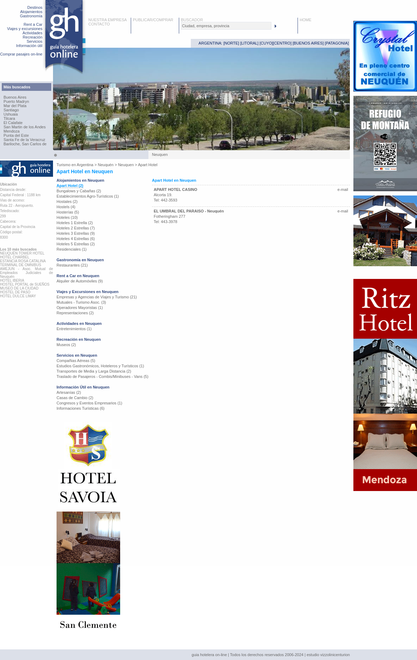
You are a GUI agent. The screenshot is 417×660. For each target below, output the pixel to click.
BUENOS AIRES (308, 43)
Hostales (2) (67, 201)
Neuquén (106, 165)
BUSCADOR (192, 20)
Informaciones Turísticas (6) (81, 408)
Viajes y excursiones (24, 29)
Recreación (32, 37)
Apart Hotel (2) (70, 185)
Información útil (29, 45)
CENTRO (282, 43)
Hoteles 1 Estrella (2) (75, 223)
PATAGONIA (337, 43)
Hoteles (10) (67, 217)
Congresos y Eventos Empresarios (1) (89, 403)
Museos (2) (66, 345)
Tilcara (9, 118)
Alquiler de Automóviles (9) (80, 281)
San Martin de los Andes (25, 127)
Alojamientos (31, 12)
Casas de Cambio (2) (75, 398)
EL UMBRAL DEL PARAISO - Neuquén (189, 211)
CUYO (266, 43)
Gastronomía (31, 16)
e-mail (342, 189)
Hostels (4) (66, 207)
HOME (305, 20)
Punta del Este (16, 135)
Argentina (85, 165)
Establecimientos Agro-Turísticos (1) (88, 196)
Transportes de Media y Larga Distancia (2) (94, 371)
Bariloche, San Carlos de (25, 144)
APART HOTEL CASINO (175, 189)
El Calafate (13, 123)
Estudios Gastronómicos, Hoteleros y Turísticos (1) (100, 366)
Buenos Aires (15, 97)
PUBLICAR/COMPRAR (153, 20)
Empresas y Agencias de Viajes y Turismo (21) (97, 297)
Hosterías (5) (68, 212)
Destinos (34, 7)
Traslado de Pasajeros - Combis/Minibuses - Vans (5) (102, 376)
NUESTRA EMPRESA (107, 20)
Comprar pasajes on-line (21, 54)
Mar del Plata (15, 106)
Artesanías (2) (69, 392)
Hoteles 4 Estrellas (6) (76, 238)
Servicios (34, 41)
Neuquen (126, 165)
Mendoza (11, 131)
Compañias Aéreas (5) (76, 360)
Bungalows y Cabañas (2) (79, 191)
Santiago (11, 110)
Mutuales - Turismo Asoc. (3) (81, 302)
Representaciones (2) (75, 313)
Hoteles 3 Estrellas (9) (76, 233)
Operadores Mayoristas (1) (80, 307)
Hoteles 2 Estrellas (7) (76, 228)
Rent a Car (33, 24)
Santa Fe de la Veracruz (24, 140)
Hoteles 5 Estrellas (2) (76, 244)
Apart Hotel (148, 165)
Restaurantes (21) (72, 265)
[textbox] (226, 26)
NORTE (231, 43)
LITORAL (249, 43)
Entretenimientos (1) (74, 329)
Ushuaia (11, 114)
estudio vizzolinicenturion (328, 655)
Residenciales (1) (72, 249)
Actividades (32, 33)
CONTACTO (99, 24)
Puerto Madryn (16, 101)
